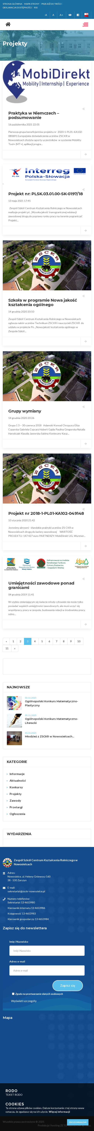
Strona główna (12, 3)
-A (45, 14)
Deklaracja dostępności (17, 7)
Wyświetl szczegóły (24, 1001)
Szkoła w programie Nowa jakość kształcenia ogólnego (42, 302)
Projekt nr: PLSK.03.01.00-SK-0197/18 (45, 193)
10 (78, 641)
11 (7, 648)
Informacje (17, 774)
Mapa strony (31, 3)
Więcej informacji (59, 1111)
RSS (35, 7)
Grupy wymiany (24, 411)
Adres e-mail (17, 961)
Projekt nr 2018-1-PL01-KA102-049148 (46, 513)
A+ (61, 14)
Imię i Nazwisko (18, 941)
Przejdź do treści (51, 3)
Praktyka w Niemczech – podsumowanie (33, 115)
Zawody (15, 800)
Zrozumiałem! (78, 1122)
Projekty (16, 794)
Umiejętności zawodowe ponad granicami (41, 585)
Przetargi (16, 807)
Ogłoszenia (17, 813)
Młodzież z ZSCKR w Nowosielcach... (49, 736)
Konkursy (16, 787)
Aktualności (18, 780)
